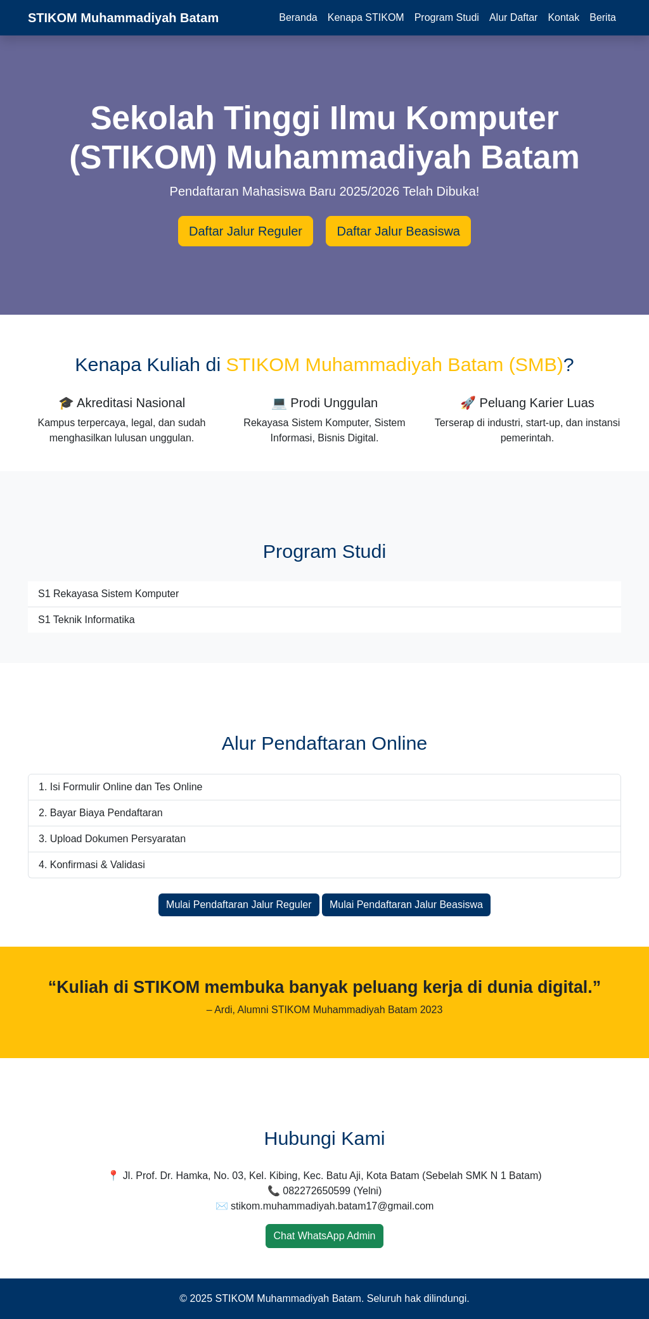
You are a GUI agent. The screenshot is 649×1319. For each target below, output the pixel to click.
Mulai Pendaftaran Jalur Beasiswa (406, 904)
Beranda (298, 17)
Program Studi (446, 17)
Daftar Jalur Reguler (245, 231)
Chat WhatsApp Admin (325, 1235)
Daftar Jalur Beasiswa (398, 231)
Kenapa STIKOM (366, 17)
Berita (602, 17)
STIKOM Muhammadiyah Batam (123, 18)
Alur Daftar (513, 17)
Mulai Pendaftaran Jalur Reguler (238, 904)
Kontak (563, 17)
